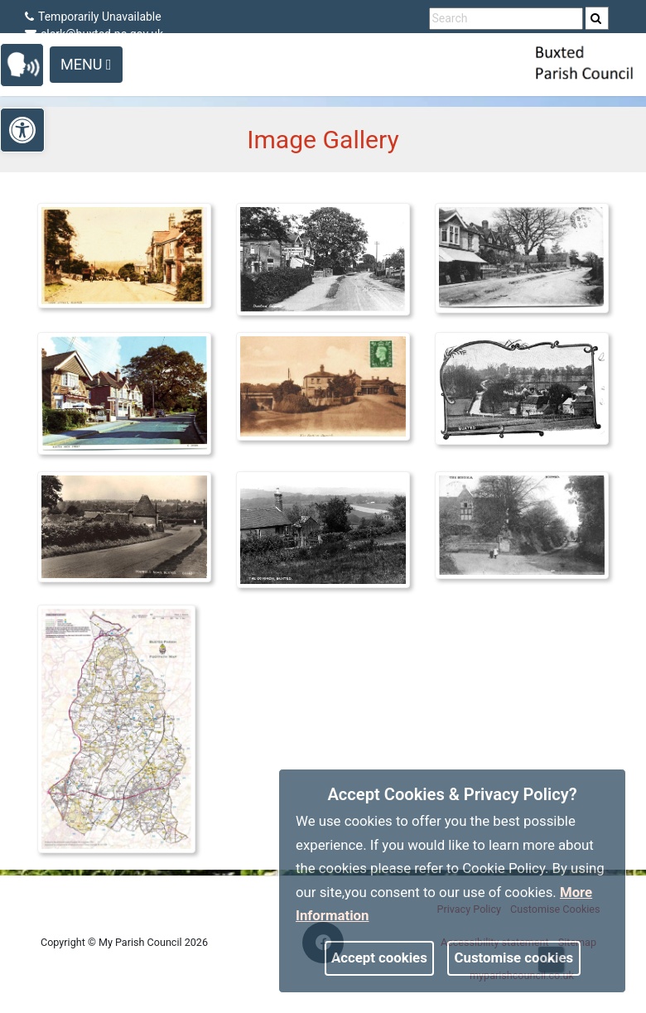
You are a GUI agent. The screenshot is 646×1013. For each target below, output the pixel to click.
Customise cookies (514, 957)
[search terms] (506, 18)
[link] (596, 18)
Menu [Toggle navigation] (86, 64)
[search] (597, 18)
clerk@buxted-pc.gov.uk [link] (94, 34)
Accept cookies (379, 957)
